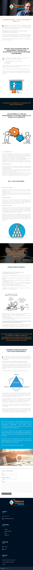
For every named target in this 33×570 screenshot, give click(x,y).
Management (6, 535)
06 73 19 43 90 (5, 516)
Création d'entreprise (7, 531)
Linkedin (4, 549)
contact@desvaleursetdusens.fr (8, 518)
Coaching (6, 529)
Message (16, 481)
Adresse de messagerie (6, 477)
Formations (4, 564)
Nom (3, 473)
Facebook (4, 547)
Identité (5, 533)
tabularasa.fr (7, 568)
